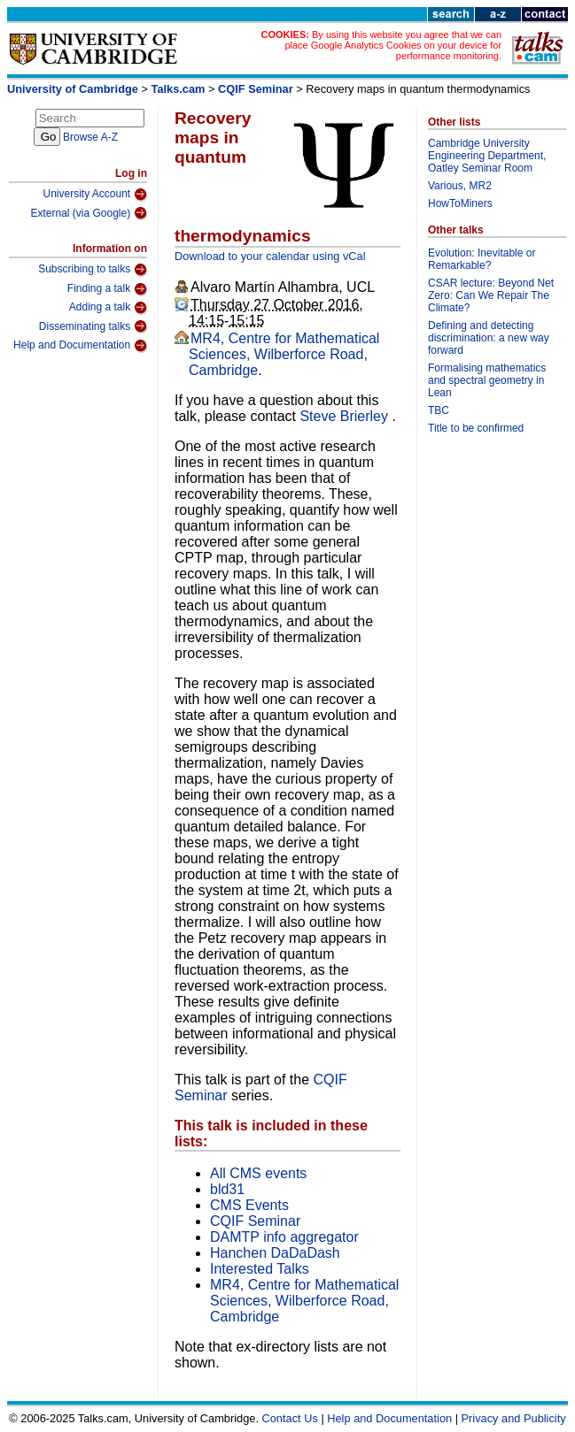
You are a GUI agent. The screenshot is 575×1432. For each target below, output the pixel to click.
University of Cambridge (72, 89)
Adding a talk (108, 308)
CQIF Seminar (255, 89)
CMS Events (249, 1205)
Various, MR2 (460, 186)
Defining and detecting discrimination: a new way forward (488, 337)
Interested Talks (259, 1268)
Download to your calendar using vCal (270, 256)
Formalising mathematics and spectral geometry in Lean (487, 380)
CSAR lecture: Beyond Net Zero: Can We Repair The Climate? (491, 295)
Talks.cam (179, 89)
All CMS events (258, 1173)
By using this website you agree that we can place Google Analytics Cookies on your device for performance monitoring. (392, 45)
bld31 (227, 1189)
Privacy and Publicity (514, 1418)
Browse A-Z (90, 137)
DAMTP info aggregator (284, 1236)
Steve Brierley (345, 416)
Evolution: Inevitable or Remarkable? (481, 259)
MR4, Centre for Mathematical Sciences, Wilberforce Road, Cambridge (284, 354)
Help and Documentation (80, 346)
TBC (438, 410)
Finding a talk (107, 289)
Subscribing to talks (92, 270)
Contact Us (290, 1418)
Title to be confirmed (476, 428)
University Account (95, 195)
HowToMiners (460, 203)
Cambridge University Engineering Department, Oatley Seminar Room (487, 155)
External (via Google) (88, 213)
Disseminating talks (93, 326)
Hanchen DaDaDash (275, 1252)
